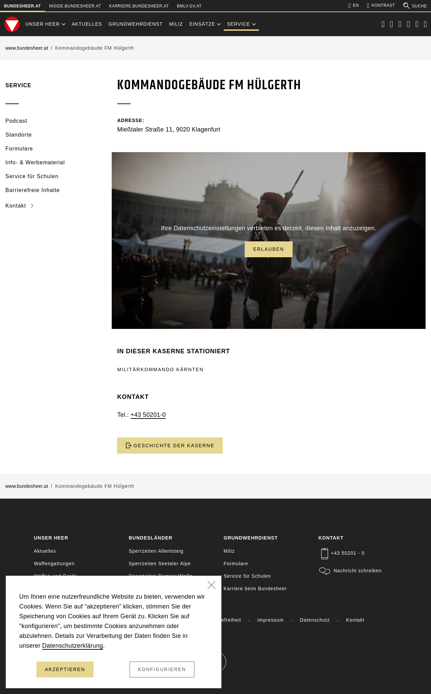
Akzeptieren (65, 669)
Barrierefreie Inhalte (32, 190)
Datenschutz (315, 620)
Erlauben (268, 249)
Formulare (19, 148)
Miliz (176, 24)
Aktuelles (87, 24)
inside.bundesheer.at (75, 6)
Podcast (16, 121)
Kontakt (16, 206)
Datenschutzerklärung (72, 645)
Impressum (270, 620)
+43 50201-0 (148, 414)
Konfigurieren (162, 669)
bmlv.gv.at (189, 6)
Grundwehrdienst (136, 24)
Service (238, 24)
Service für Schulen (32, 176)
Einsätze (202, 24)
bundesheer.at (22, 6)
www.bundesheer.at (26, 48)
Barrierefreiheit (223, 620)
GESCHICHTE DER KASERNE (170, 445)
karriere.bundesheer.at (139, 6)
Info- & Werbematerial (35, 162)
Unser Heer (42, 24)
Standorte (18, 135)
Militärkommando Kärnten (160, 369)
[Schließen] (211, 586)
